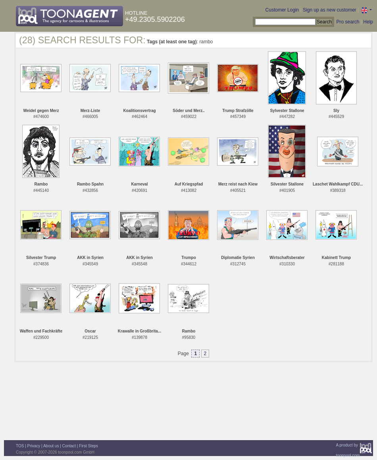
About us (51, 446)
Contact (69, 446)
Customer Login (282, 10)
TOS (20, 446)
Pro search (347, 22)
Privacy (33, 446)
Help (368, 22)
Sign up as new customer (329, 10)
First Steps (88, 446)
